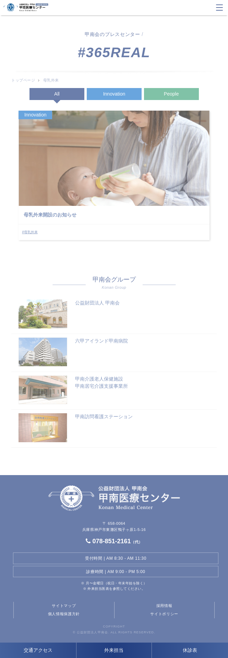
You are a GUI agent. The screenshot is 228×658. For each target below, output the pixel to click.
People (171, 94)
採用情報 (164, 606)
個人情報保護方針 (64, 614)
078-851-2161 (114, 541)
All (57, 94)
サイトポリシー (164, 614)
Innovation (114, 94)
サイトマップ (64, 606)
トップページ (23, 80)
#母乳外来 (30, 232)
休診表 (190, 650)
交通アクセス (38, 650)
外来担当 (113, 650)
